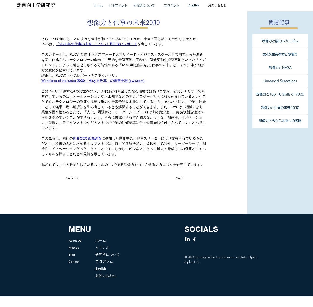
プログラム (171, 5)
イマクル (102, 247)
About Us (75, 240)
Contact (74, 261)
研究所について (144, 5)
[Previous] (76, 178)
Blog (72, 254)
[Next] (174, 178)
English (194, 5)
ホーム (98, 5)
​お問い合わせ (105, 275)
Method (74, 247)
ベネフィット (118, 5)
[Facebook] (194, 239)
